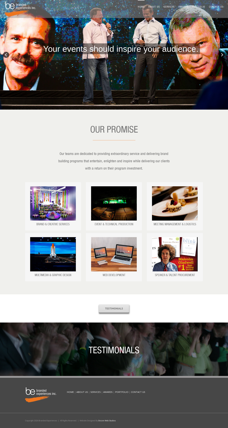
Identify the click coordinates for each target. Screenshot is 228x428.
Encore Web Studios (107, 420)
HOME (70, 391)
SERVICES (95, 391)
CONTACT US (138, 391)
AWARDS (108, 391)
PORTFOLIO (121, 391)
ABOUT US (82, 391)
